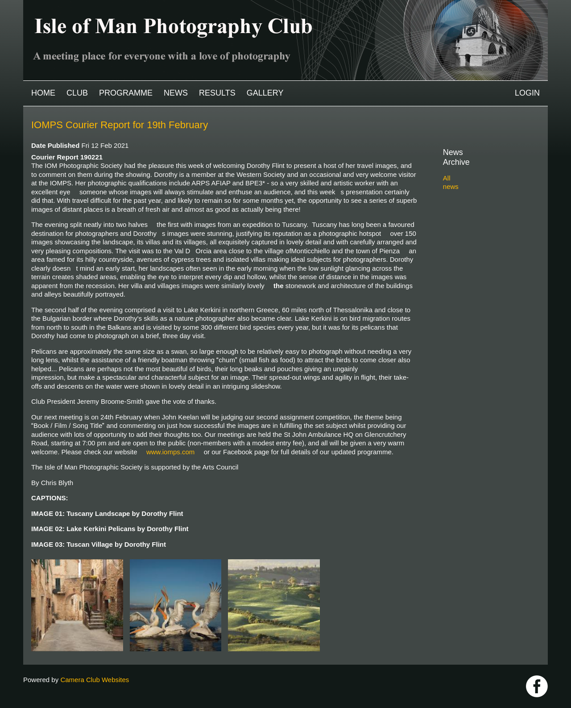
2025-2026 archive (480, 184)
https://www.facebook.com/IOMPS (537, 686)
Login (527, 92)
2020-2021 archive (480, 235)
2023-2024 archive (480, 204)
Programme (126, 92)
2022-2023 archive (480, 215)
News (176, 92)
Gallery (265, 92)
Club (77, 92)
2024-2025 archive (480, 194)
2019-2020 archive (480, 246)
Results (217, 92)
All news (455, 168)
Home (43, 92)
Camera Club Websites (94, 679)
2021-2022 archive (480, 225)
